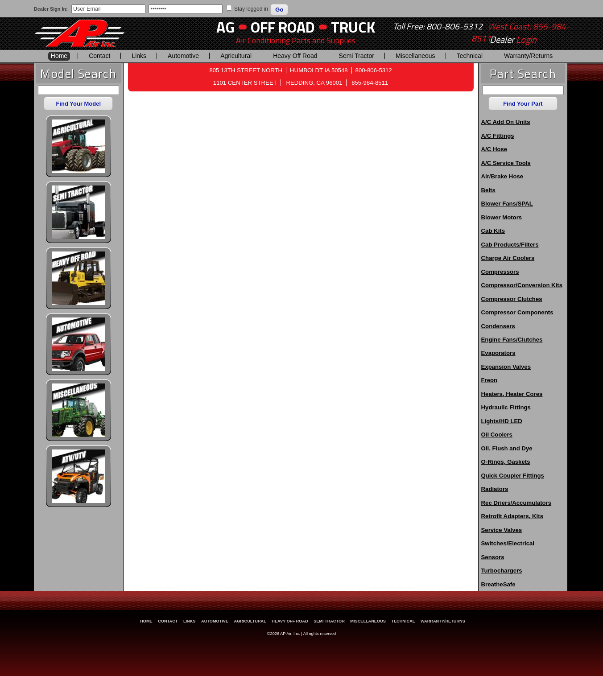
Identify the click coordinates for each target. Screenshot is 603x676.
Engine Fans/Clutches (512, 339)
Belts (488, 190)
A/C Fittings (497, 135)
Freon (489, 380)
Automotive (183, 55)
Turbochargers (501, 570)
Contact (99, 55)
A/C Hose (494, 149)
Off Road (283, 27)
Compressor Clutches (511, 299)
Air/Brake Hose (502, 176)
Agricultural (236, 55)
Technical (470, 55)
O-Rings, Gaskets (505, 461)
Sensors (492, 557)
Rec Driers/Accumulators (516, 502)
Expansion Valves (506, 366)
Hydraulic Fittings (506, 407)
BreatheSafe (498, 584)
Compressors (500, 271)
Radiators (494, 489)
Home (59, 55)
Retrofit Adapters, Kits (512, 516)
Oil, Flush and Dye (507, 448)
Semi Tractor (356, 55)
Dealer (513, 39)
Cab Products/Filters (510, 244)
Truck (353, 27)
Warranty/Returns (528, 55)
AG (225, 27)
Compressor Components (517, 312)
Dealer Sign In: (51, 9)
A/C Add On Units (505, 122)
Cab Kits (493, 230)
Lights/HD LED (501, 421)
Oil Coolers (496, 434)
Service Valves (501, 530)
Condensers (498, 326)
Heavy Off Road (295, 55)
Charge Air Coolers (508, 258)
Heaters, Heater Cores (512, 394)
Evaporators (498, 353)
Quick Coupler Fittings (512, 475)
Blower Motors (501, 217)
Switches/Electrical (507, 543)
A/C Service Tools (506, 163)
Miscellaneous (415, 55)
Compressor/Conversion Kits (521, 285)
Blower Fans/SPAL (507, 203)
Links (139, 55)
